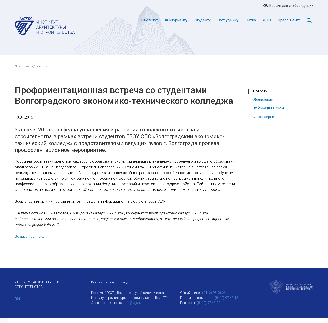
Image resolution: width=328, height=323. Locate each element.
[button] (4, 320)
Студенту (202, 20)
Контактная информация (110, 282)
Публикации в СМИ (268, 108)
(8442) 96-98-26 (214, 293)
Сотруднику (228, 20)
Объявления (262, 99)
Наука (250, 20)
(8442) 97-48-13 (226, 298)
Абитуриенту (176, 20)
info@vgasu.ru (135, 303)
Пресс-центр (289, 20)
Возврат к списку (29, 236)
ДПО (267, 20)
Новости (260, 91)
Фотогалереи (263, 117)
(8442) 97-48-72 (208, 303)
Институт (149, 20)
